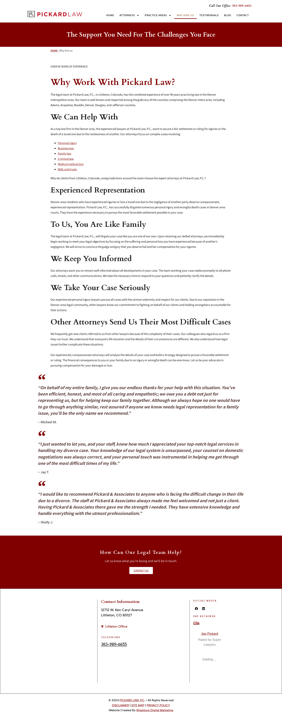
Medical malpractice (70, 164)
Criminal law (66, 159)
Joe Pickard (209, 634)
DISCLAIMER (120, 705)
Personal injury (67, 143)
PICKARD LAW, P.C (132, 700)
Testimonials (209, 15)
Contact (243, 15)
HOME (54, 50)
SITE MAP (137, 705)
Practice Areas (158, 15)
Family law (64, 153)
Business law (66, 148)
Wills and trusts (67, 169)
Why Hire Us (185, 15)
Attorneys (129, 15)
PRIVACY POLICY (158, 705)
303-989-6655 (114, 644)
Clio (196, 622)
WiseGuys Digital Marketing (154, 710)
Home (110, 15)
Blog (227, 15)
